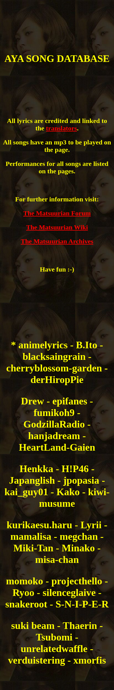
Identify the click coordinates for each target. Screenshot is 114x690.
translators (61, 128)
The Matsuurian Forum (57, 213)
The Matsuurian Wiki (57, 227)
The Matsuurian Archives (57, 241)
